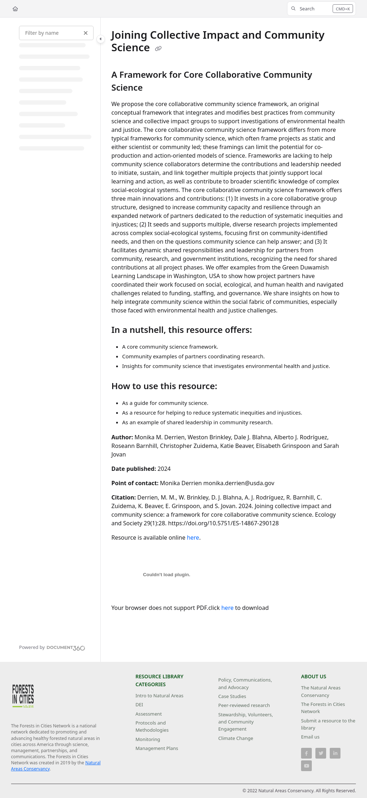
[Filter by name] (56, 33)
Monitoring (147, 739)
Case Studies (232, 696)
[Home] (15, 8)
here (193, 537)
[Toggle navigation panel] (100, 39)
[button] (321, 8)
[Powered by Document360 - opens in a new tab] (52, 647)
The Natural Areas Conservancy (320, 691)
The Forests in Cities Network (323, 708)
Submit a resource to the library (328, 724)
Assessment (148, 714)
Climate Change (235, 738)
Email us (310, 737)
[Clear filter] (86, 33)
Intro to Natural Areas (159, 695)
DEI (139, 704)
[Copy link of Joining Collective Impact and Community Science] (158, 48)
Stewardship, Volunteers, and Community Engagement (245, 721)
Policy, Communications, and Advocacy (245, 683)
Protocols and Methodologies (151, 726)
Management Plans (156, 748)
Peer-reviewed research (244, 705)
